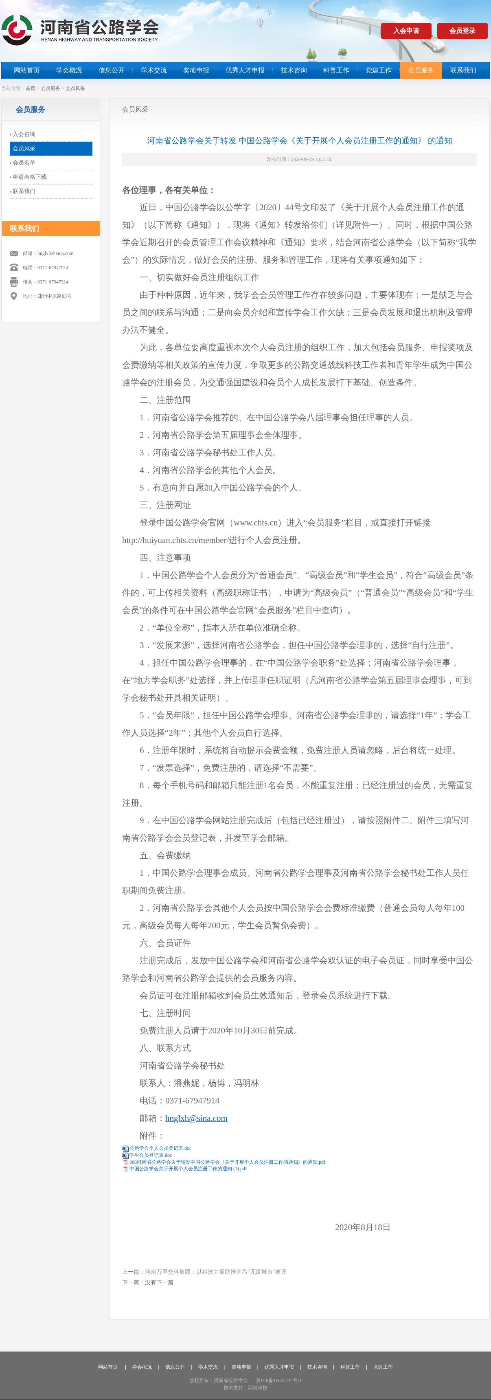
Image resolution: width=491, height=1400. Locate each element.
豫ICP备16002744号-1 (279, 1380)
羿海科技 (257, 1388)
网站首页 (27, 70)
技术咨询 (294, 70)
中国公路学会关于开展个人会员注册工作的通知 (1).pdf (188, 1168)
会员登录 (462, 30)
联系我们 (463, 70)
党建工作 (379, 70)
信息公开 (112, 70)
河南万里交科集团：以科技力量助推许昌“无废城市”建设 (216, 1272)
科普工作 (336, 70)
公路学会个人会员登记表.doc (160, 1148)
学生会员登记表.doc (150, 1155)
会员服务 (421, 70)
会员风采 (75, 88)
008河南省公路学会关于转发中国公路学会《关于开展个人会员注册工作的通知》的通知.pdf (227, 1162)
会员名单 (24, 163)
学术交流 (154, 70)
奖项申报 (196, 70)
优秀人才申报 (245, 70)
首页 (30, 88)
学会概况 (69, 70)
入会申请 (406, 30)
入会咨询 (24, 134)
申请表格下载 (30, 177)
